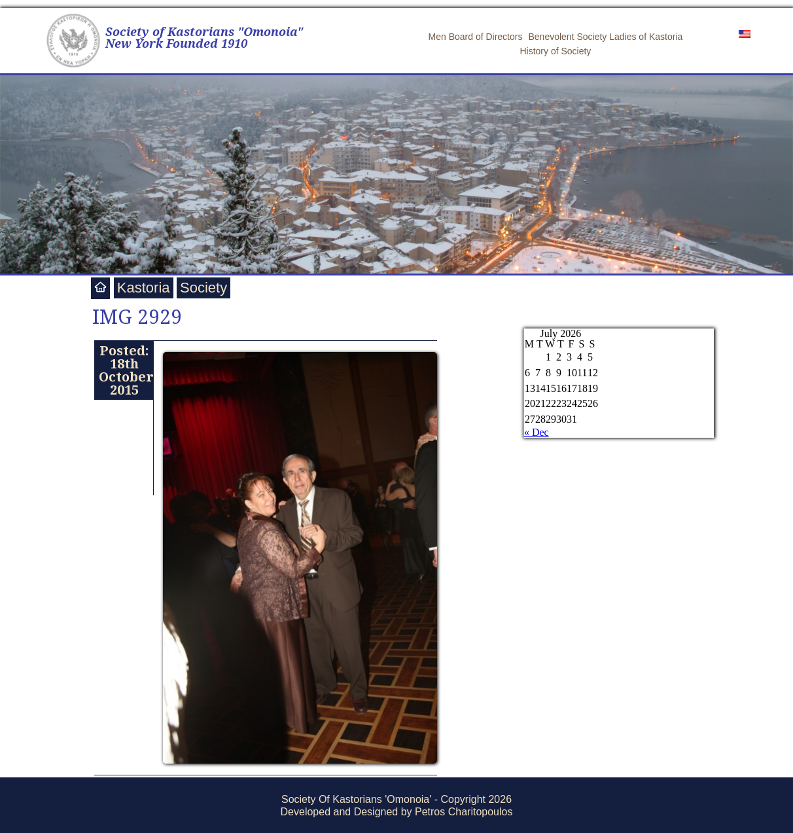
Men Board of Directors (476, 36)
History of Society (555, 51)
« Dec (536, 432)
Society (203, 287)
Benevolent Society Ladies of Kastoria (605, 36)
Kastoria (143, 287)
